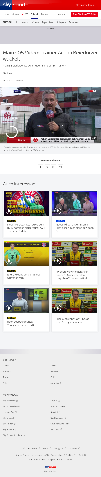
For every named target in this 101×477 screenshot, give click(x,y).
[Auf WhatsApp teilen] (53, 166)
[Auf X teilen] (47, 166)
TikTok (46, 449)
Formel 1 (45, 14)
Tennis (6, 377)
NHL (5, 383)
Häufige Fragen (22, 455)
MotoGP (54, 371)
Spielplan (61, 22)
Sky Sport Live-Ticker (60, 423)
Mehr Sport (55, 383)
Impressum (37, 455)
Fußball (34, 14)
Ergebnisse (47, 22)
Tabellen (73, 22)
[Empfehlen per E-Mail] (60, 166)
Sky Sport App (9, 429)
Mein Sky (55, 430)
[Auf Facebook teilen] (40, 166)
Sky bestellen (10, 401)
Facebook (33, 449)
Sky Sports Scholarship (14, 435)
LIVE (26, 14)
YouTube (73, 449)
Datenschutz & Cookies (63, 455)
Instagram (59, 449)
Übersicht (24, 22)
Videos (15, 14)
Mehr (62, 14)
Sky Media (9, 418)
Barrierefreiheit (64, 459)
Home (6, 14)
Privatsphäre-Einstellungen (42, 459)
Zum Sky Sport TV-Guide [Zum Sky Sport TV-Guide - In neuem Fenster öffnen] (84, 14)
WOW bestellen (11, 407)
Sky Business (57, 418)
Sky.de (54, 412)
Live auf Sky (9, 412)
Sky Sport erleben (85, 5)
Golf (52, 377)
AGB (46, 455)
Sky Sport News (57, 406)
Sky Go (54, 401)
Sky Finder (9, 424)
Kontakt (82, 455)
